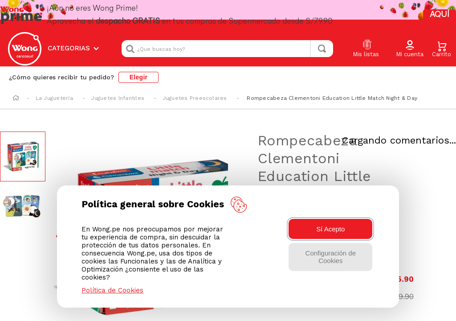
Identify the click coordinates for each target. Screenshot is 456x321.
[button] (409, 40)
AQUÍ (423, 13)
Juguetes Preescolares (195, 84)
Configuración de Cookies (330, 256)
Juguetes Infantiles (117, 84)
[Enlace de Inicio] (16, 84)
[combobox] (227, 39)
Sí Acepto (330, 229)
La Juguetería (54, 84)
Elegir (139, 63)
